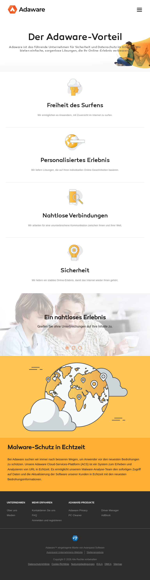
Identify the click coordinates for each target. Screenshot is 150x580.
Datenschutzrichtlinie (39, 564)
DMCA (107, 564)
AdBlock (106, 515)
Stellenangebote (95, 552)
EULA (99, 564)
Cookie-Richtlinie (60, 564)
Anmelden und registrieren (47, 520)
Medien (11, 515)
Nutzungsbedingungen (83, 564)
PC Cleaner (75, 515)
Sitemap (117, 564)
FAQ (34, 515)
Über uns (12, 510)
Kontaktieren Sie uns (43, 510)
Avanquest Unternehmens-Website (64, 552)
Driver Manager (110, 510)
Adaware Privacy (78, 510)
